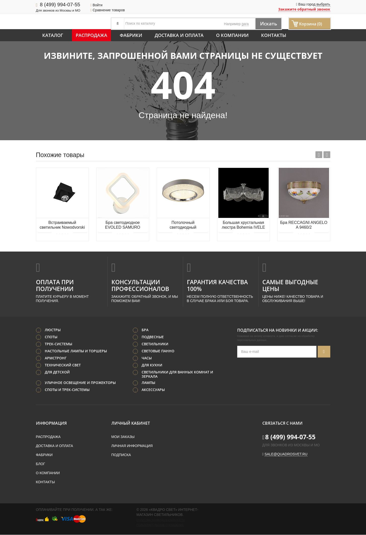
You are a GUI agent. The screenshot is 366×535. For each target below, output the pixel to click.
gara (245, 24)
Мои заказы (123, 437)
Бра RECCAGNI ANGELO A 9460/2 (303, 224)
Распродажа (91, 35)
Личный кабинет (130, 423)
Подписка (121, 455)
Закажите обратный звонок (304, 9)
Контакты (273, 35)
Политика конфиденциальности (161, 520)
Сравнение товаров (107, 10)
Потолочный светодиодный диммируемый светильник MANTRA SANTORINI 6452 (183, 225)
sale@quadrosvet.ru (286, 454)
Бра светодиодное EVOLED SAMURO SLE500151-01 (122, 225)
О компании (232, 35)
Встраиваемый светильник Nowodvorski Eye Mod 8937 (62, 225)
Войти (96, 5)
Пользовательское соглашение (160, 525)
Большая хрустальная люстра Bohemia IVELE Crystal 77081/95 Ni (243, 225)
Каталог (52, 35)
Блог (40, 464)
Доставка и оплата (179, 35)
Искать (267, 23)
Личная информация (132, 446)
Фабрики (131, 35)
